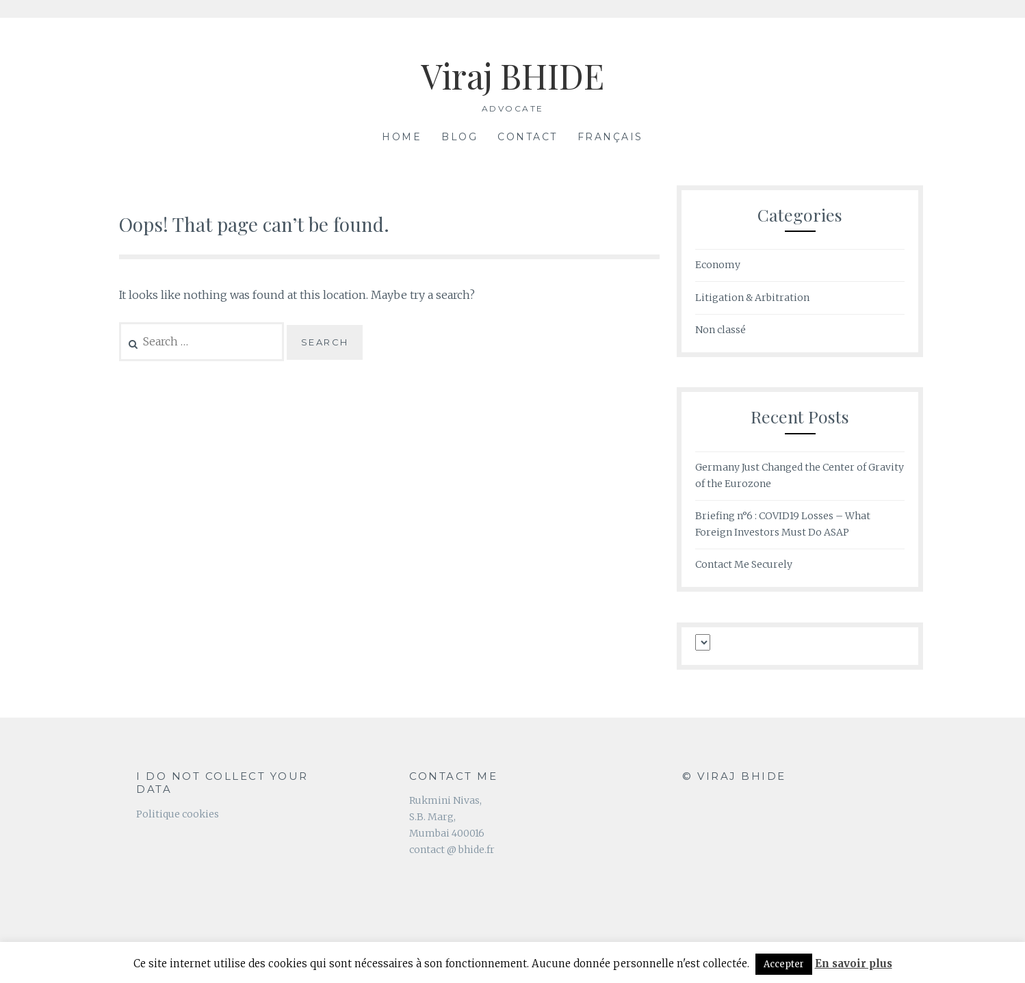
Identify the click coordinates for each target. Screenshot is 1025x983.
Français (610, 137)
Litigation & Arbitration (752, 297)
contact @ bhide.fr (452, 849)
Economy (717, 265)
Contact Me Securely (743, 564)
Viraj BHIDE (512, 76)
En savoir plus (853, 963)
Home (401, 137)
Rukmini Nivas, (445, 800)
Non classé (720, 330)
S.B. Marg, (432, 817)
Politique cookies (177, 814)
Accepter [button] (784, 964)
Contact (527, 137)
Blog (459, 137)
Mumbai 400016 (446, 833)
